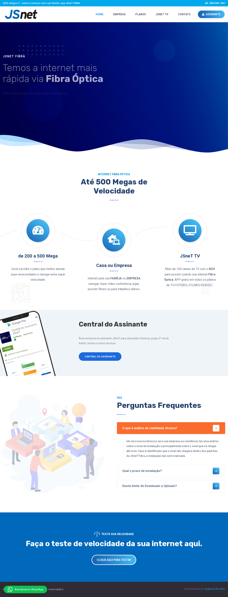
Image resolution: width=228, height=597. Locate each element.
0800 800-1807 (217, 3)
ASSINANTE (211, 14)
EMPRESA (119, 14)
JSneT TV (162, 14)
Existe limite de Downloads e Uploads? (171, 486)
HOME (99, 14)
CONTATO (184, 14)
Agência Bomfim (215, 588)
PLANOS (140, 14)
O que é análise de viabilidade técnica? (171, 428)
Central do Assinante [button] (100, 356)
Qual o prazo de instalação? (171, 471)
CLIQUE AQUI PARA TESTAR (114, 559)
